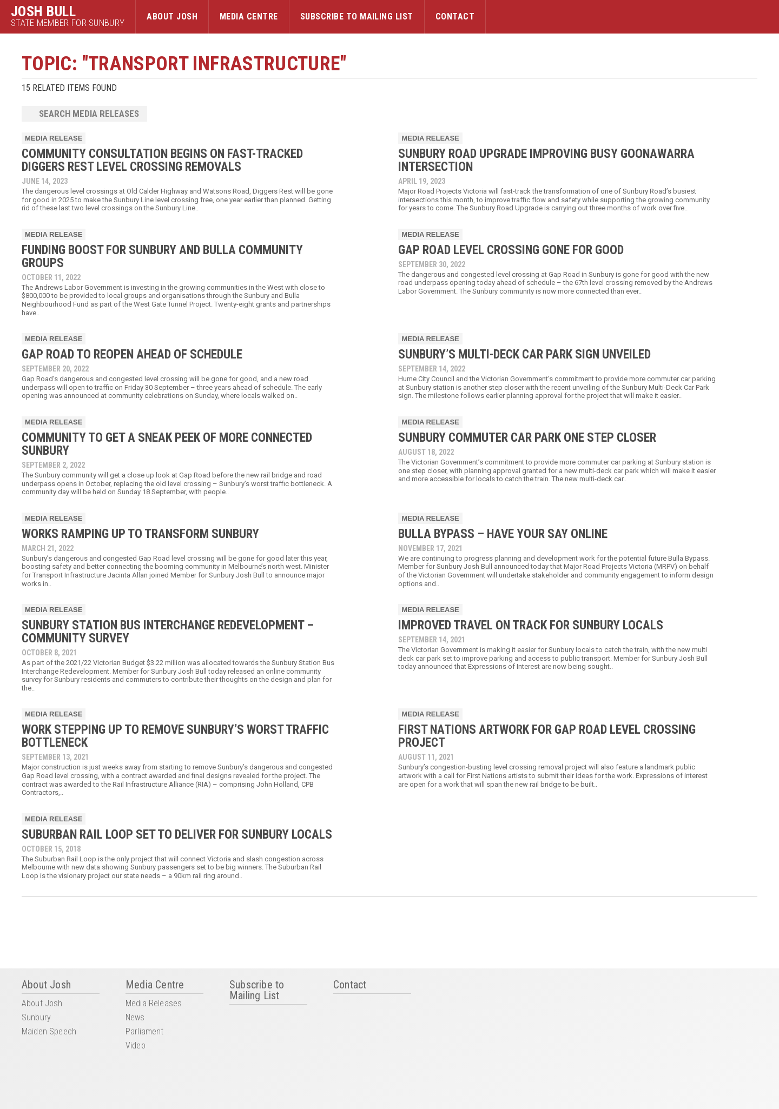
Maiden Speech (49, 1032)
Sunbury (36, 1017)
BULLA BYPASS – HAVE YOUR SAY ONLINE (503, 534)
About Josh (172, 16)
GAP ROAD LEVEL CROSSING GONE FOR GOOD (511, 250)
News (135, 1017)
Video (136, 1046)
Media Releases (154, 1003)
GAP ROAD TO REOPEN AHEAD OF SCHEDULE (132, 354)
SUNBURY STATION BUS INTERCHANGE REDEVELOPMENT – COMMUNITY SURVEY (168, 632)
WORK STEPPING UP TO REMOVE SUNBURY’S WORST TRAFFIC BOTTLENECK (175, 736)
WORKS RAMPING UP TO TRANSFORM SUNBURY (140, 534)
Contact (454, 16)
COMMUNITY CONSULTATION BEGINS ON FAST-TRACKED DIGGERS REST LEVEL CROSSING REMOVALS (162, 160)
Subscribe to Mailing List (356, 16)
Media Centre (249, 16)
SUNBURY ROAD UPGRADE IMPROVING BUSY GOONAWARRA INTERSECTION (546, 160)
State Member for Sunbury (67, 23)
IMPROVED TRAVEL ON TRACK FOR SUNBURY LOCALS (530, 625)
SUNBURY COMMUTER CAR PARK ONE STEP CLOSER (527, 437)
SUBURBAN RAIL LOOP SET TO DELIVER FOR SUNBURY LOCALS (177, 834)
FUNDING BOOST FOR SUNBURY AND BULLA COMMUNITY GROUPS (162, 256)
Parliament (145, 1032)
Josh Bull (43, 11)
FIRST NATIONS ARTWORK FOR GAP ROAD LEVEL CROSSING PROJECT (547, 736)
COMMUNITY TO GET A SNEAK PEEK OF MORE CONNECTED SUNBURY (167, 444)
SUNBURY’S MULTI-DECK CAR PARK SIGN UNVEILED (524, 354)
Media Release (53, 138)
